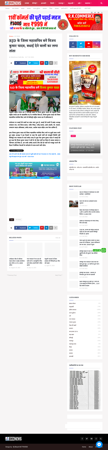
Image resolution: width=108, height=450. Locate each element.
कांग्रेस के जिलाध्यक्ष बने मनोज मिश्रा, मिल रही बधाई (89, 222)
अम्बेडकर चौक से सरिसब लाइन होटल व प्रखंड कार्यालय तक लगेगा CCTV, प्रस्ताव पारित (17, 262)
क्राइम (22, 8)
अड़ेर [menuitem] (79, 3)
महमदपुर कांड (84, 344)
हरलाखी (84, 356)
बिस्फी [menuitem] (52, 3)
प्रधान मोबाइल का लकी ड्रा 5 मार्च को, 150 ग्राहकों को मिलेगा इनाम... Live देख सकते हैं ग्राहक (89, 284)
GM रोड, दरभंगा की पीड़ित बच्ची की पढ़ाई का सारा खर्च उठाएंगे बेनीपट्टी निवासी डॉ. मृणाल (89, 232)
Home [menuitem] (27, 3)
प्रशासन (45, 8)
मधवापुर (84, 341)
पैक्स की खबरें (84, 325)
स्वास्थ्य (57, 8)
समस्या (29, 8)
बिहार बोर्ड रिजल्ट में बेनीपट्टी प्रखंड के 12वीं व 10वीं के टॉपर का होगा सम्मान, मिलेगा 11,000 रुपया (90, 212)
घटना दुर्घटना (36, 8)
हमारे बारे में (64, 8)
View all (57, 238)
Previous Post (12, 275)
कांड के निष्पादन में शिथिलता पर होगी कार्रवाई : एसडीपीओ (89, 193)
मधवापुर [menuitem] (61, 3)
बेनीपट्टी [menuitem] (34, 3)
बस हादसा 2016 (84, 331)
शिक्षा (50, 8)
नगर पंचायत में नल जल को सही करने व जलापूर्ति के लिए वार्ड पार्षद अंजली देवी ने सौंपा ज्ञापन (34, 262)
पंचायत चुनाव (84, 322)
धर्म (84, 316)
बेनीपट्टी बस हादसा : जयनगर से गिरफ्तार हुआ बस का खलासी (88, 274)
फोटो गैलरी (87, 8)
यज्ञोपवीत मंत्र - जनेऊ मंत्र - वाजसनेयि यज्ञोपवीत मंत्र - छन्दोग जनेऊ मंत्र (84, 168)
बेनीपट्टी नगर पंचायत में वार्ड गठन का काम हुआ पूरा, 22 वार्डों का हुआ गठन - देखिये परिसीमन (90, 264)
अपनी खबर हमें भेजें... (76, 8)
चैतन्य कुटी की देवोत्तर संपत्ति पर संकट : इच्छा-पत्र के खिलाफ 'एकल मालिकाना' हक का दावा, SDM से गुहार (90, 243)
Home (7, 8)
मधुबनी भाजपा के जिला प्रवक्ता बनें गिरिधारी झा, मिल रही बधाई (52, 261)
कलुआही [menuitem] (70, 3)
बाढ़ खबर (84, 334)
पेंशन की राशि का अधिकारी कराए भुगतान (88, 202)
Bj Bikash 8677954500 (20, 447)
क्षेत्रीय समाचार (84, 310)
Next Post (58, 275)
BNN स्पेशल (84, 303)
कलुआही (84, 307)
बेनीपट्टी (84, 338)
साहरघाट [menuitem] (87, 3)
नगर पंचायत (15, 8)
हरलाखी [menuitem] (43, 3)
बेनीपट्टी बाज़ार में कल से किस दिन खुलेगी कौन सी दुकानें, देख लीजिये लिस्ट (88, 253)
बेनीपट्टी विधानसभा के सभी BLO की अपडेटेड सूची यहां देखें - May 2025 (82, 146)
